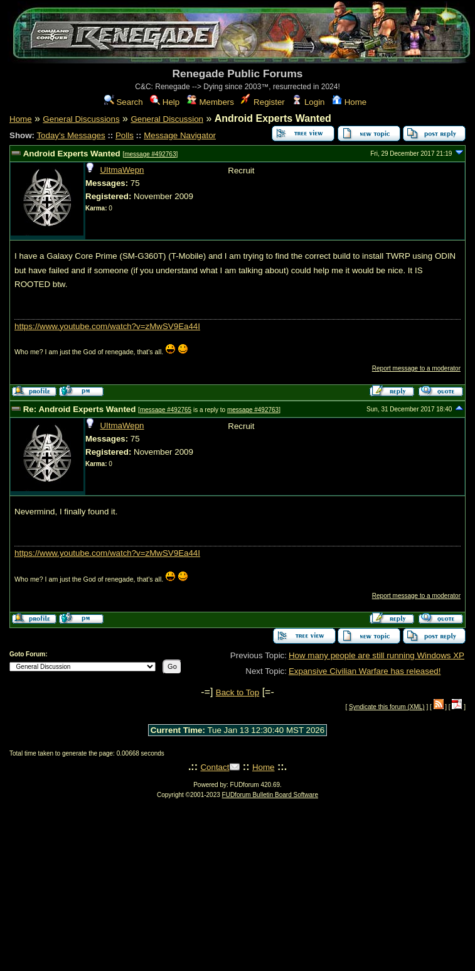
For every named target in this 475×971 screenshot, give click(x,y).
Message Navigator (180, 135)
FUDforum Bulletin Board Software (270, 794)
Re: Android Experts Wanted (79, 409)
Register (262, 102)
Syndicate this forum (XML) (387, 706)
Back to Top (237, 692)
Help (164, 102)
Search (123, 102)
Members (210, 102)
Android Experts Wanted (71, 153)
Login (308, 102)
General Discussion (167, 119)
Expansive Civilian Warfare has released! (364, 671)
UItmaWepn (122, 170)
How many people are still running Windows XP (376, 655)
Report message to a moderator (416, 368)
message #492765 (165, 409)
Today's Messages (70, 135)
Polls (124, 135)
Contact (214, 767)
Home (349, 102)
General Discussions (81, 119)
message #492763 (150, 154)
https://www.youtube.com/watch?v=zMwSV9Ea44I (107, 326)
